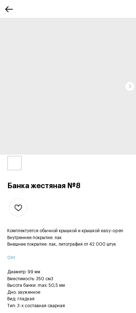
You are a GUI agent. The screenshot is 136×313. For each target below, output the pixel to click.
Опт (11, 257)
